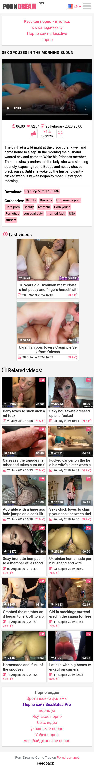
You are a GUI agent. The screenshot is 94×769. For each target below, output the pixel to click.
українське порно (47, 728)
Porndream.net (68, 757)
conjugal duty (33, 213)
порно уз (47, 710)
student (10, 220)
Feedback (45, 763)
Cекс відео (47, 722)
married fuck (56, 213)
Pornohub (12, 213)
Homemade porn (68, 200)
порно (47, 39)
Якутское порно (47, 716)
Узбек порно (47, 734)
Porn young (62, 207)
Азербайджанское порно (47, 740)
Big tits (31, 200)
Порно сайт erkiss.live (47, 33)
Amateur (44, 207)
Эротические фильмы (47, 698)
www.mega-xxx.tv (47, 27)
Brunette (46, 200)
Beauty (29, 207)
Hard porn (12, 207)
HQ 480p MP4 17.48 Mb (41, 191)
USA (72, 213)
